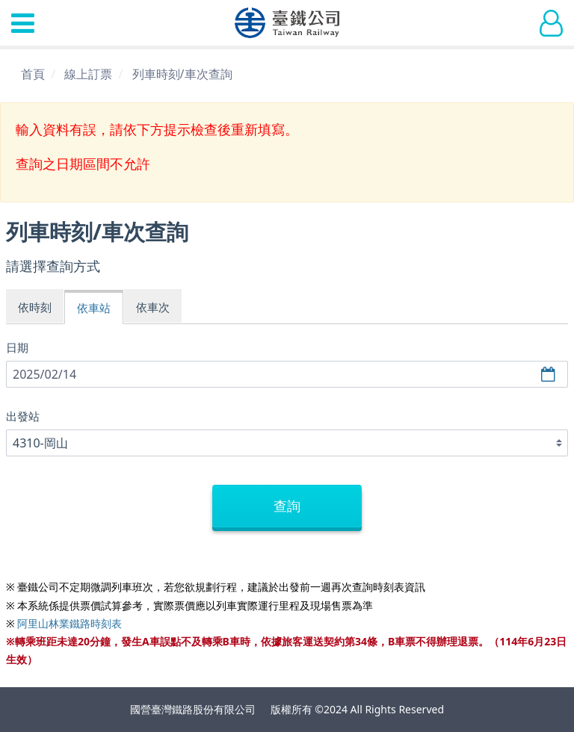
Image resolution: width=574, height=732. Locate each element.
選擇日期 (550, 374)
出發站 (23, 416)
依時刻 (35, 307)
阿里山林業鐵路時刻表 (69, 623)
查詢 (287, 506)
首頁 (33, 74)
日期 (17, 347)
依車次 (153, 307)
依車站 (94, 307)
